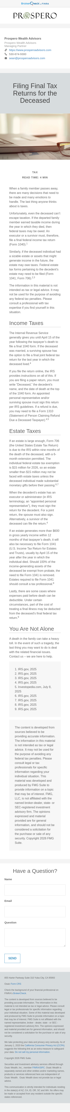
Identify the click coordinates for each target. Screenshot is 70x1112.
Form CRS (16, 984)
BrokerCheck (19, 993)
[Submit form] (12, 958)
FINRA (35, 1067)
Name (8, 879)
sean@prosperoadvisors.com (24, 58)
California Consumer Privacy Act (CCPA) (44, 1045)
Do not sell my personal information (32, 1052)
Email (8, 900)
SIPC (42, 1067)
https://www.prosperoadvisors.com (27, 50)
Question (10, 922)
